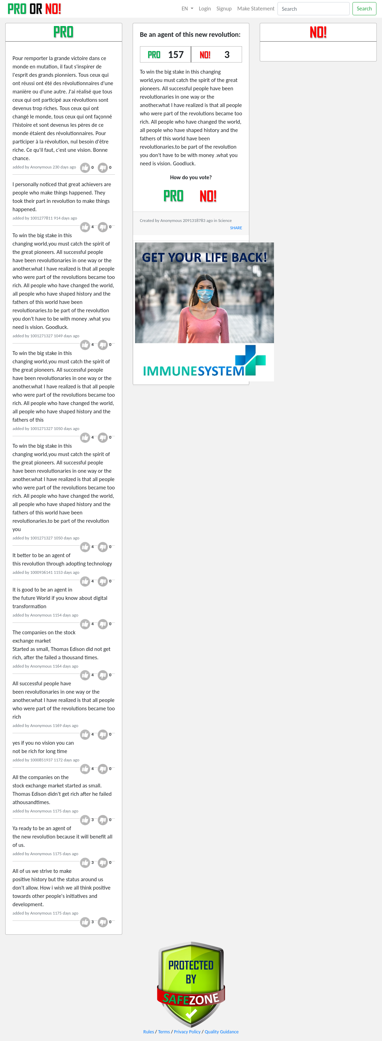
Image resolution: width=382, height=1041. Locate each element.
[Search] (313, 8)
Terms (164, 1032)
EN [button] (185, 8)
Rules (148, 1032)
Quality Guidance (222, 1032)
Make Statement (255, 8)
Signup (224, 8)
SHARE (236, 227)
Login (205, 8)
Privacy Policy (187, 1032)
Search (364, 8)
